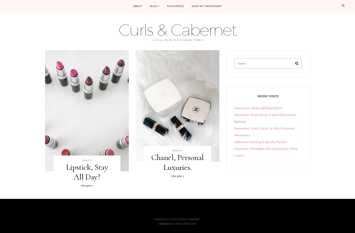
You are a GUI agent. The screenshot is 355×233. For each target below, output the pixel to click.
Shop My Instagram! (207, 6)
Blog (153, 6)
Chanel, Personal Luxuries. (177, 162)
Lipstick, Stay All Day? (87, 172)
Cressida (164, 224)
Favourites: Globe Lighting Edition (258, 108)
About (137, 6)
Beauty (86, 160)
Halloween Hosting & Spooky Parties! (260, 142)
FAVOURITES (175, 6)
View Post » (87, 185)
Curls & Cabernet (177, 29)
